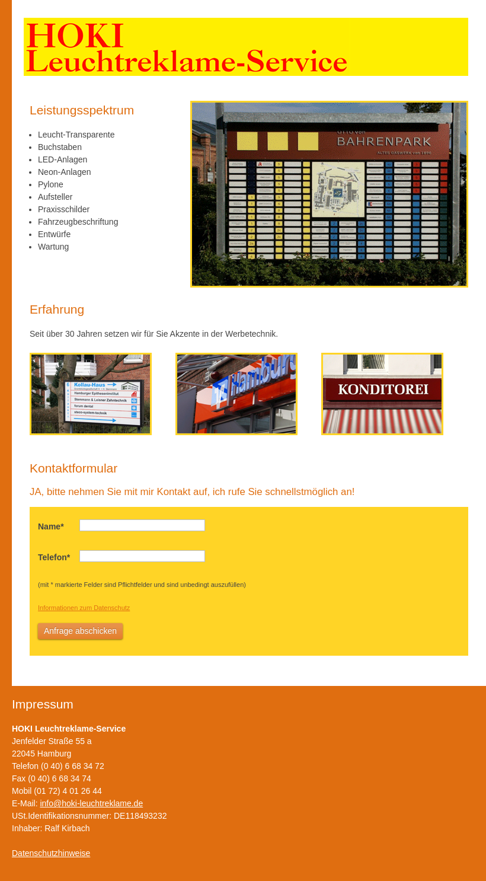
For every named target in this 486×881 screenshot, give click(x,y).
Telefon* (54, 557)
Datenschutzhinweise (51, 853)
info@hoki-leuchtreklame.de (91, 803)
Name (51, 526)
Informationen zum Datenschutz (84, 607)
